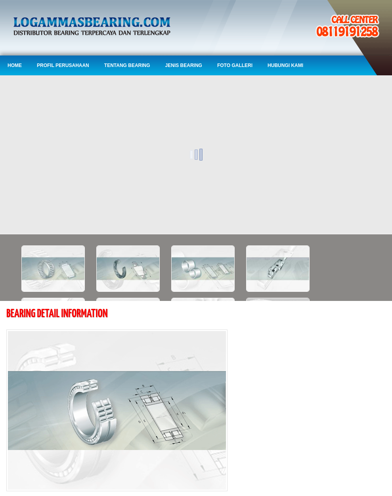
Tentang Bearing (127, 65)
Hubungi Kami (285, 65)
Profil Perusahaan (63, 65)
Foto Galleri (234, 65)
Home (15, 65)
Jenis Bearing (183, 65)
